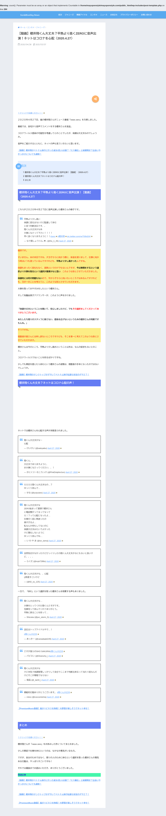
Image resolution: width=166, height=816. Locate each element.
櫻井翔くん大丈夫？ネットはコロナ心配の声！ (44, 176)
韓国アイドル (82, 15)
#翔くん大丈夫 (31, 634)
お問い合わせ (146, 15)
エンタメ (93, 15)
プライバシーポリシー (129, 15)
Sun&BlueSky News (30, 14)
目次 (60, 15)
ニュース (103, 15)
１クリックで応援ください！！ (31, 113)
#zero (53, 236)
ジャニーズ (69, 15)
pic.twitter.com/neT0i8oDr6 (80, 236)
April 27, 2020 (66, 241)
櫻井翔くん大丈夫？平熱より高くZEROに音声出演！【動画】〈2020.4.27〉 (57, 172)
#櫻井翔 (62, 236)
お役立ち (113, 15)
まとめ (27, 180)
